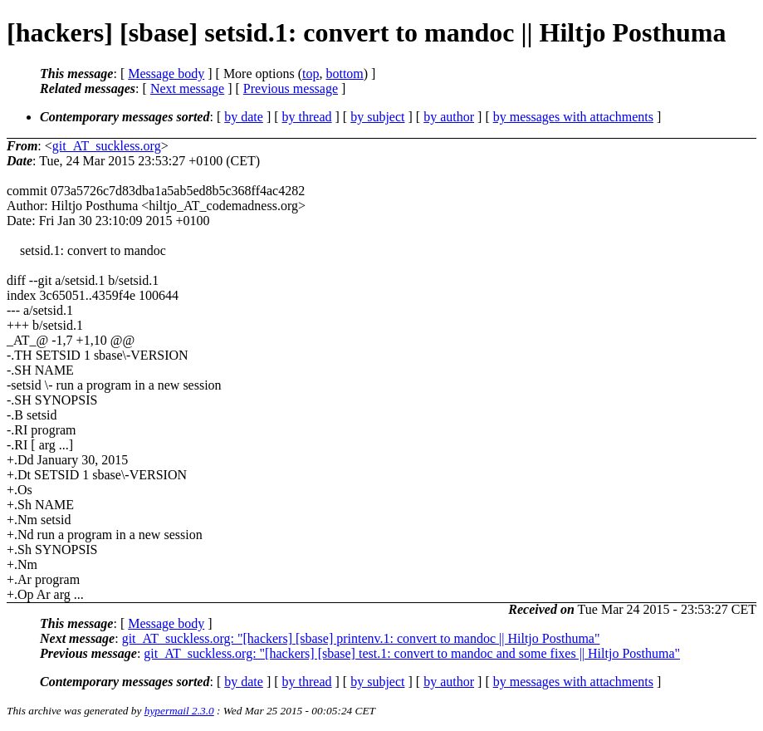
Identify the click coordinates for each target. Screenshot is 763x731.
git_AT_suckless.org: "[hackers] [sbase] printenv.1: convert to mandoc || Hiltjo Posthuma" (361, 638)
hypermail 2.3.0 (179, 710)
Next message (187, 88)
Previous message (290, 88)
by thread (307, 117)
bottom (344, 73)
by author (448, 117)
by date (243, 117)
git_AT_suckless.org (106, 146)
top (310, 73)
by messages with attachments (573, 117)
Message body (166, 73)
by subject (377, 117)
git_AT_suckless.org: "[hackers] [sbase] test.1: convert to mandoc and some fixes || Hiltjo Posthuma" (412, 653)
